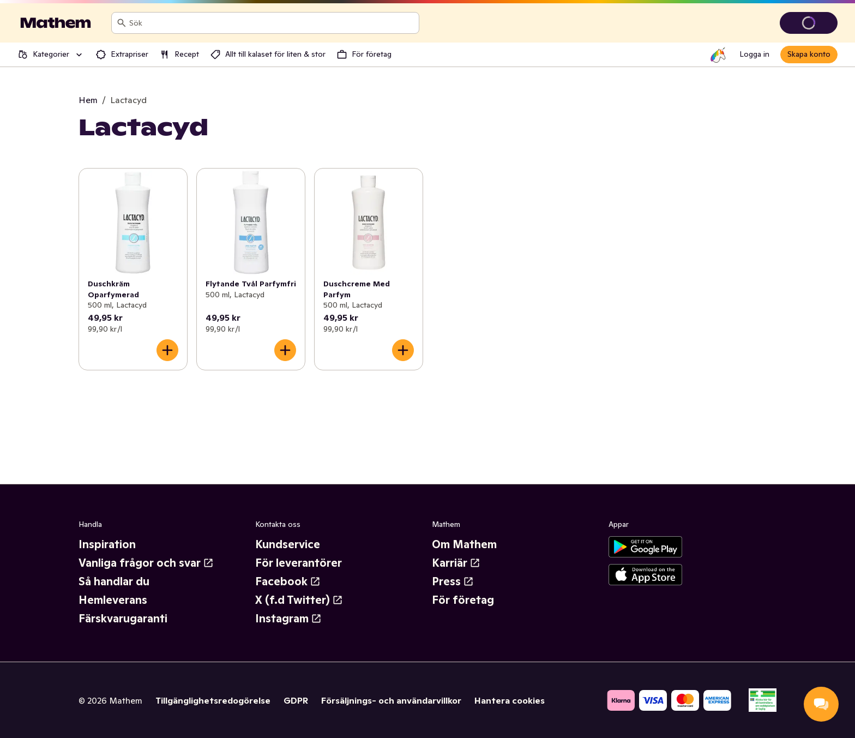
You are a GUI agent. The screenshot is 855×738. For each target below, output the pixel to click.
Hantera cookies (509, 700)
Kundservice (287, 544)
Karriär (456, 563)
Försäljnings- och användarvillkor (391, 700)
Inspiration (107, 544)
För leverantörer (298, 563)
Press (453, 581)
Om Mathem (464, 544)
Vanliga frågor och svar (146, 563)
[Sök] (121, 22)
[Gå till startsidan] (55, 23)
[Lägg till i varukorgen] (167, 350)
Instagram (288, 618)
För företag (463, 600)
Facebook (288, 581)
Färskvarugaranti (123, 618)
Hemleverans (113, 600)
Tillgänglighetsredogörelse (212, 700)
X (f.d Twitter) (299, 600)
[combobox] (271, 23)
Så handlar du (114, 581)
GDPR (296, 700)
